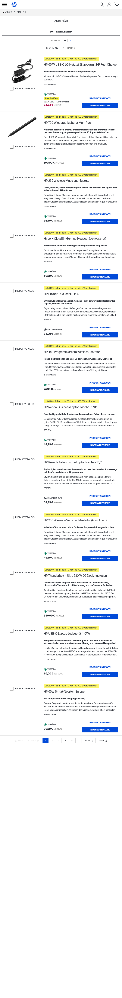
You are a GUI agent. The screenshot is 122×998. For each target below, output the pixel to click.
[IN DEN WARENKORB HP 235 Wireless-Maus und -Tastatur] (100, 221)
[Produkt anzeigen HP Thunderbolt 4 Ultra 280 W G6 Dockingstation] (100, 609)
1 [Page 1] (45, 740)
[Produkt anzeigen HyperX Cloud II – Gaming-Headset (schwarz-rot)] (100, 269)
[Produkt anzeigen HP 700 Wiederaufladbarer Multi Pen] (100, 156)
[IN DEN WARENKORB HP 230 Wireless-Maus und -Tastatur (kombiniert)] (100, 558)
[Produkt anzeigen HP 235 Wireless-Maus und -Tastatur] (100, 214)
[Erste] (19, 740)
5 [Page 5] (71, 740)
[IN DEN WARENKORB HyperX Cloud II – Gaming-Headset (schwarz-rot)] (100, 276)
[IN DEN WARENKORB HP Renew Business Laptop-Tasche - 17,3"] (100, 445)
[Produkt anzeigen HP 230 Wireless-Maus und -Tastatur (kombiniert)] (100, 551)
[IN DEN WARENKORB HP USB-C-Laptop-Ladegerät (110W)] (100, 674)
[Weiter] (89, 740)
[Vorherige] (34, 740)
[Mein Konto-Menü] (109, 4)
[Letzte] (102, 740)
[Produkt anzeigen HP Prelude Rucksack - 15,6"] (100, 327)
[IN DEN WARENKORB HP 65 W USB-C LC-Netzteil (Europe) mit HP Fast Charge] (100, 105)
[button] (81, 59)
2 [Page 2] (52, 740)
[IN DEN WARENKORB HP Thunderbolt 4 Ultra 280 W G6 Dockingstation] (100, 616)
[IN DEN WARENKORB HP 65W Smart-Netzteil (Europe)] (100, 729)
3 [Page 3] (58, 740)
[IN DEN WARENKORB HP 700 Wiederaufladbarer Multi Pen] (100, 163)
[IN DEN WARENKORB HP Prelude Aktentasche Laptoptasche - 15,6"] (100, 503)
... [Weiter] (78, 740)
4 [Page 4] (65, 740)
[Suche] (102, 4)
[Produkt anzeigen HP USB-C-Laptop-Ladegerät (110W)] (100, 667)
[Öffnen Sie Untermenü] (4, 4)
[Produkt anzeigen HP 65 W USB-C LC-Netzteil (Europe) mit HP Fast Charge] (100, 98)
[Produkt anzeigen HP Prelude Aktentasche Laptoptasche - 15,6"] (100, 496)
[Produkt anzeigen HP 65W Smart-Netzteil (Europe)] (100, 722)
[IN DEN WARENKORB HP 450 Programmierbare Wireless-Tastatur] (100, 390)
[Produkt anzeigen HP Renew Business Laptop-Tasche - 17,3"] (100, 438)
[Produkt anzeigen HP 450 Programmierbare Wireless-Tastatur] (100, 383)
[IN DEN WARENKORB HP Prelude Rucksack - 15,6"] (100, 334)
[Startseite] (14, 4)
